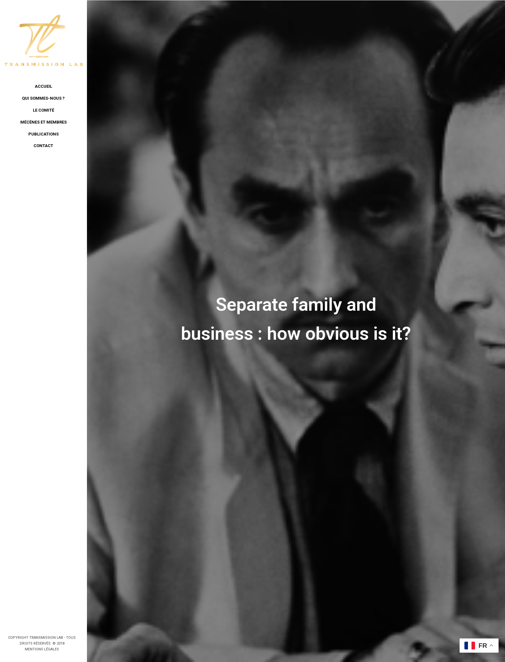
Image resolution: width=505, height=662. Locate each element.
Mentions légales (42, 649)
